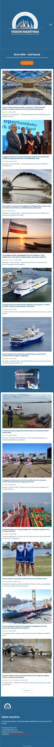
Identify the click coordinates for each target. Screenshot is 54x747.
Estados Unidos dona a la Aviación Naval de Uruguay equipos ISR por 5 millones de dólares (25, 676)
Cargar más (27, 690)
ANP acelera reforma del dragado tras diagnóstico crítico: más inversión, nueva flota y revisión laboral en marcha (26, 207)
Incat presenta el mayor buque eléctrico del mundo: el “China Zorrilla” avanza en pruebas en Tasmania (26, 305)
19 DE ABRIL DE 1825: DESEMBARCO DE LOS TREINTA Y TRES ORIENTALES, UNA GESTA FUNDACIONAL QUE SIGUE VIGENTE (24, 256)
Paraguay (5, 484)
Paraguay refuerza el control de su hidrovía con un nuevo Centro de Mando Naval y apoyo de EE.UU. (24, 481)
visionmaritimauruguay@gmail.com (19, 734)
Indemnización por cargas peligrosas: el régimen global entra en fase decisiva (26, 530)
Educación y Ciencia (8, 260)
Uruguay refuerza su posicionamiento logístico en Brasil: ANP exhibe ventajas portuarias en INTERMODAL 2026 (25, 158)
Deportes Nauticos (7, 581)
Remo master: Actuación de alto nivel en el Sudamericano (24, 579)
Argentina (5, 112)
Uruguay (4, 210)
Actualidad (5, 161)
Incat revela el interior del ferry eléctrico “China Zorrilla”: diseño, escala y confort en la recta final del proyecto (24, 108)
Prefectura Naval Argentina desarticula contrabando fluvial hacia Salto (25, 432)
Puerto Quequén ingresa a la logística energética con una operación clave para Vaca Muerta (24, 627)
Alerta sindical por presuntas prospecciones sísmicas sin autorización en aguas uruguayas (24, 355)
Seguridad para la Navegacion (11, 680)
